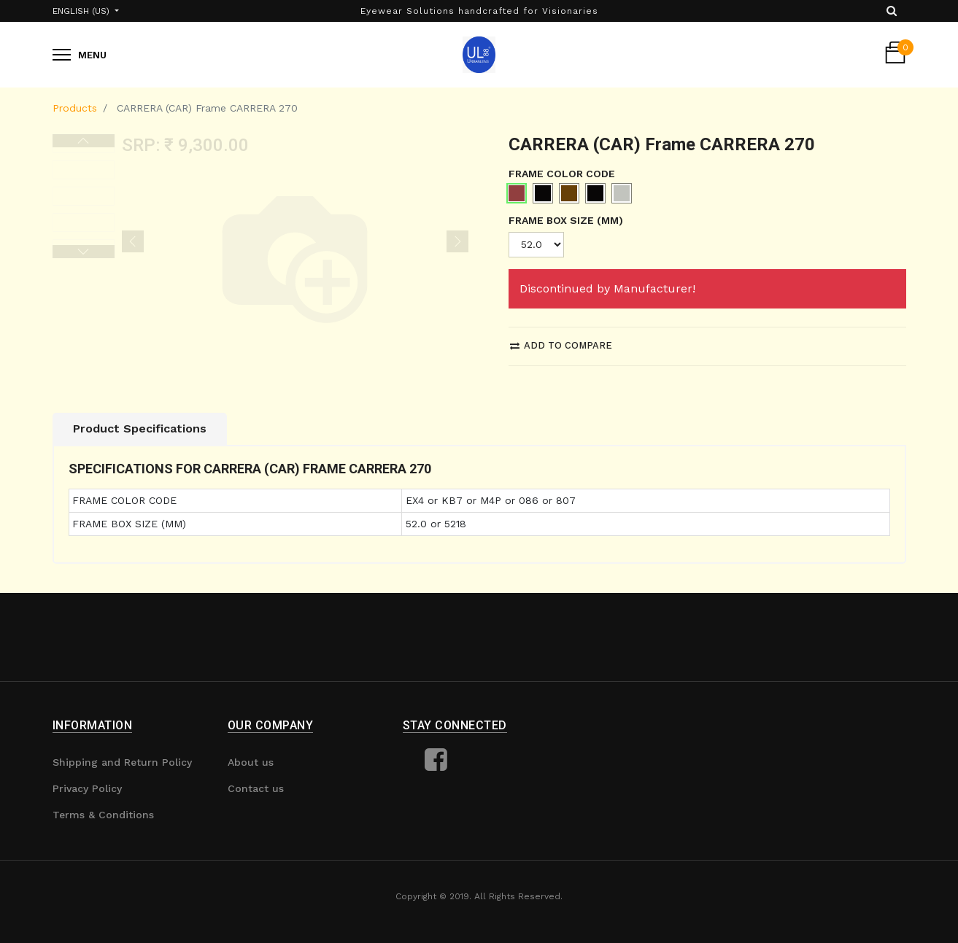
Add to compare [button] (561, 345)
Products (75, 108)
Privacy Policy (87, 788)
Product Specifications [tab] (139, 428)
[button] (133, 241)
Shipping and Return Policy (122, 762)
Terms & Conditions (103, 814)
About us (251, 762)
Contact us (256, 788)
